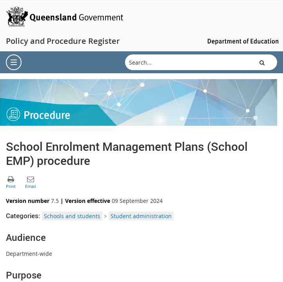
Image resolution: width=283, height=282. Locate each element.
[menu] (14, 62)
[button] (262, 62)
